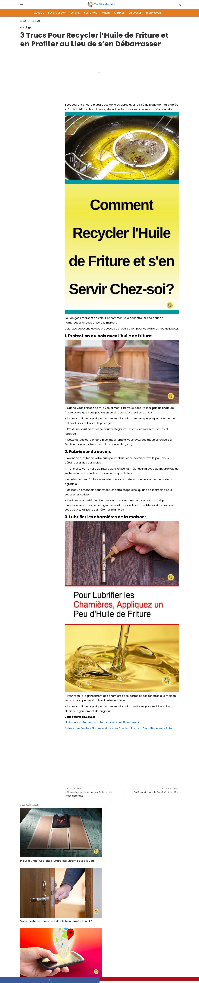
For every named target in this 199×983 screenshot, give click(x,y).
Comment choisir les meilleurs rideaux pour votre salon (40, 891)
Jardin (105, 13)
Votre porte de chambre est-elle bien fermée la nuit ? (97, 843)
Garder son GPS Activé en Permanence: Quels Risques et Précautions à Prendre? (149, 845)
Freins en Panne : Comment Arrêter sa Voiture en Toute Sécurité (152, 940)
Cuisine (75, 13)
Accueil (39, 13)
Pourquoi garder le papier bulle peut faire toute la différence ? (153, 891)
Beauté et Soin (57, 13)
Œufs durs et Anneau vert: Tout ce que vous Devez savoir (103, 722)
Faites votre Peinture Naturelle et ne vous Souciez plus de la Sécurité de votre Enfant (121, 728)
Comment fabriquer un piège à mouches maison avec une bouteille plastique (99, 941)
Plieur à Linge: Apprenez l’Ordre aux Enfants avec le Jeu (43, 843)
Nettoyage (90, 13)
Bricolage (135, 13)
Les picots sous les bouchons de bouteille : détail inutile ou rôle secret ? (45, 941)
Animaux (119, 13)
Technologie (153, 13)
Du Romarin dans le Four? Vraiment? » (156, 792)
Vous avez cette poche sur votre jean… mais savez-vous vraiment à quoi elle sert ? (98, 893)
